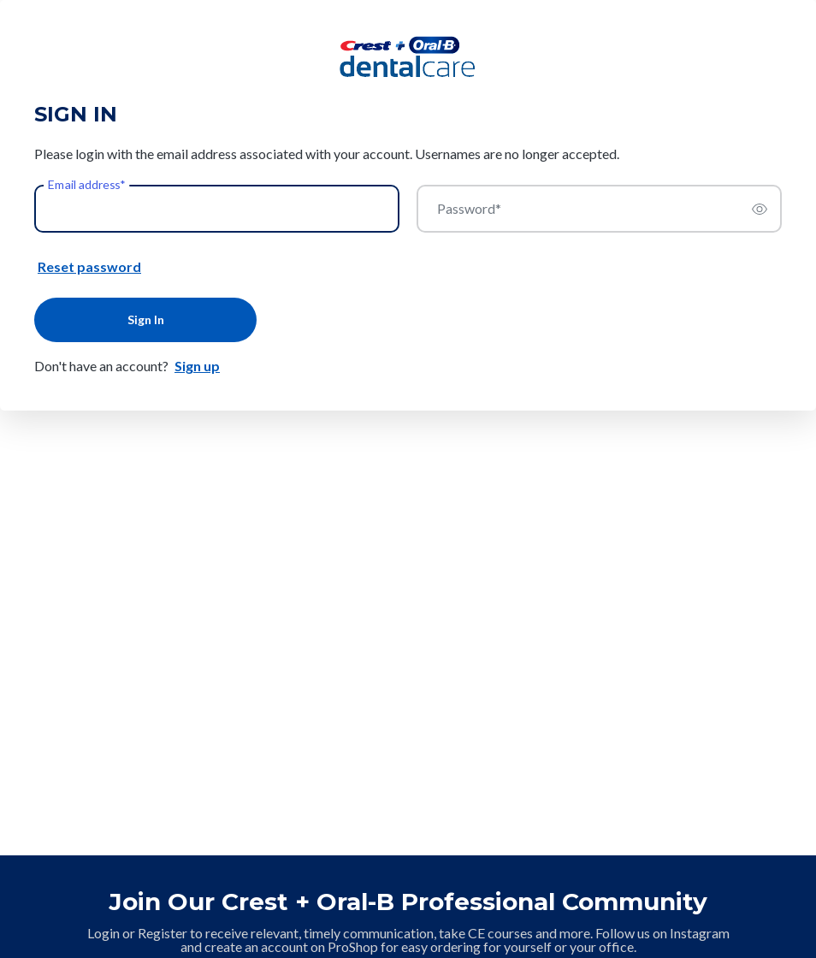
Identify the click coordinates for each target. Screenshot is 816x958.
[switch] (759, 208)
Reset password (89, 266)
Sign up (197, 366)
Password (469, 208)
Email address (86, 185)
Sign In (145, 319)
